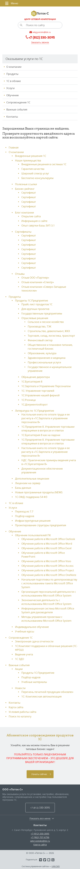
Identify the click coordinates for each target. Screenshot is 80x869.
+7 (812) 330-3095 (40, 833)
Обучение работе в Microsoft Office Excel (46, 548)
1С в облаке (13, 81)
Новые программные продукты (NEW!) (38, 492)
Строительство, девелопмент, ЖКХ (49, 331)
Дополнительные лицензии (32, 478)
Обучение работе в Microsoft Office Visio (46, 561)
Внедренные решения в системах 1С (43, 164)
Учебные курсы (24, 631)
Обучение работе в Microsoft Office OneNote (48, 575)
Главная (14, 147)
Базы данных (23, 487)
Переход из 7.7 (24, 511)
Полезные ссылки (26, 184)
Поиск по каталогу (20, 716)
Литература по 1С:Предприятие (34, 410)
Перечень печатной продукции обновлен (47, 692)
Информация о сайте (34, 221)
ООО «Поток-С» (12, 789)
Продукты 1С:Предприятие (31, 300)
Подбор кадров (24, 516)
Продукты (12, 74)
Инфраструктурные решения (33, 520)
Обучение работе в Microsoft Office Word (46, 543)
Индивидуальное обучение (32, 627)
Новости (20, 688)
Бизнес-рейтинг (25, 189)
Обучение (12, 95)
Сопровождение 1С (18, 102)
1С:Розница (28, 400)
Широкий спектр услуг (35, 173)
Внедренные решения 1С (30, 156)
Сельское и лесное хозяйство (46, 322)
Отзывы (20, 274)
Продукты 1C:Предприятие (37, 672)
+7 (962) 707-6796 (40, 837)
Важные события (16, 109)
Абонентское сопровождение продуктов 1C (40, 737)
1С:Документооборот (34, 404)
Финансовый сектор (40, 340)
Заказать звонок (40, 42)
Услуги (10, 88)
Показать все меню (40, 818)
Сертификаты (23, 231)
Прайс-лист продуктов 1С (36, 304)
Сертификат (28, 192)
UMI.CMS (56, 866)
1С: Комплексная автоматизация (41, 696)
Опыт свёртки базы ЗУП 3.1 (38, 225)
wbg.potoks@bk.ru (40, 840)
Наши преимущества (28, 160)
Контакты (12, 116)
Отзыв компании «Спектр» (37, 282)
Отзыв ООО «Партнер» (35, 277)
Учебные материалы (34, 682)
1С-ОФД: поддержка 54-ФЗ (31, 497)
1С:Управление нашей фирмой (40, 395)
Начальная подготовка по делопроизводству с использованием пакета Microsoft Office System (49, 583)
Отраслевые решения (34, 318)
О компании (13, 67)
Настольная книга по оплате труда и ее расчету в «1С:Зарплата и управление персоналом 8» (45, 418)
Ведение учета (24, 654)
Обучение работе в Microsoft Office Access (47, 566)
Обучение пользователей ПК (33, 535)
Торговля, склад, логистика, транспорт (51, 335)
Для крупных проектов (35, 309)
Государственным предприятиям (41, 313)
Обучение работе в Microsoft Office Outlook (48, 539)
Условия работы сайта (22, 712)
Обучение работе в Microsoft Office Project (47, 570)
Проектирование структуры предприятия (40, 525)
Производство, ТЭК (39, 326)
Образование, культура (42, 353)
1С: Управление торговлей (37, 390)
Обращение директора (35, 377)
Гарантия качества (32, 169)
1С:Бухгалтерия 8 (31, 381)
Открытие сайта (31, 216)
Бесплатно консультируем (37, 178)
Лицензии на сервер (27, 483)
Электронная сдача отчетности (34, 641)
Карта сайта (16, 707)
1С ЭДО (19, 659)
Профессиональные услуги (44, 362)
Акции (19, 669)
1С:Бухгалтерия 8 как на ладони (40, 435)
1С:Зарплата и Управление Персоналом (46, 386)
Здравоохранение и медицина (46, 358)
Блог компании (24, 212)
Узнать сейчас (39, 774)
